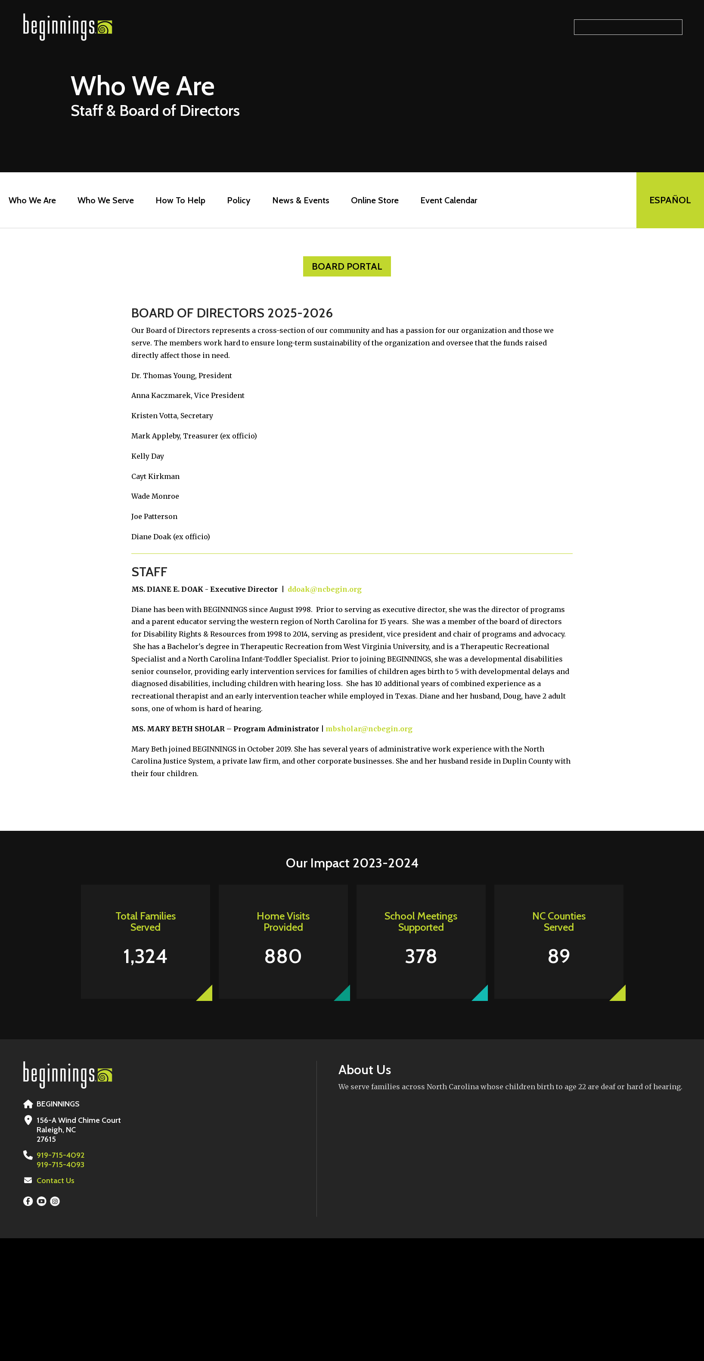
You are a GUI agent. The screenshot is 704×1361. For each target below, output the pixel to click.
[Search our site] (628, 27)
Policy (239, 200)
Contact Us (55, 1180)
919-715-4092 (60, 1155)
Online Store (375, 200)
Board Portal (347, 266)
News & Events (300, 200)
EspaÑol (670, 200)
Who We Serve (106, 200)
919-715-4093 (60, 1164)
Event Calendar (448, 200)
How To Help (180, 200)
